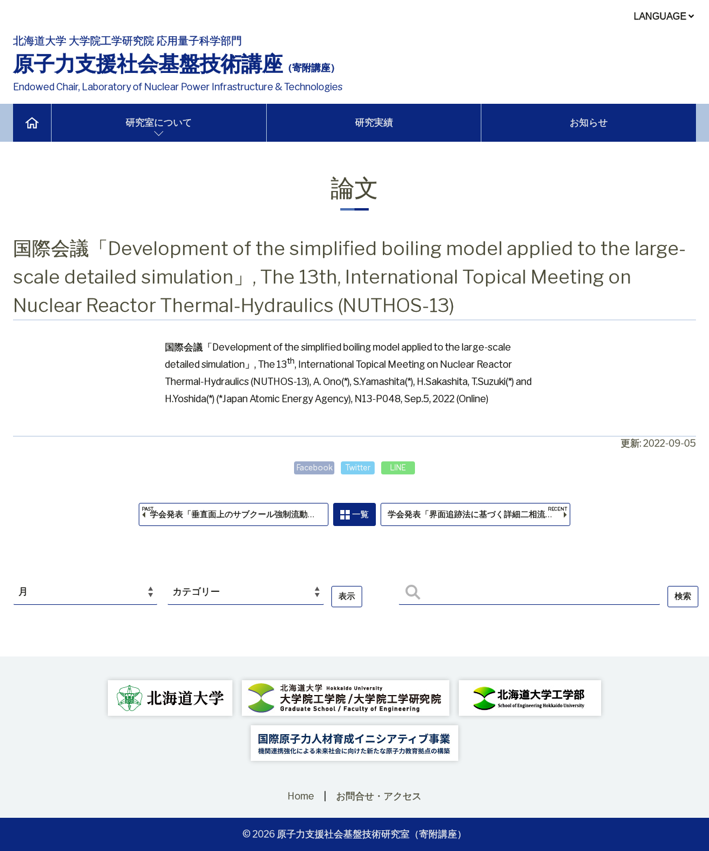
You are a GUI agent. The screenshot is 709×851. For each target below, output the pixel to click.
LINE (402, 467)
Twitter (358, 467)
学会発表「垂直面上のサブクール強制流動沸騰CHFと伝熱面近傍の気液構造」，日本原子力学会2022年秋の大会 (235, 518)
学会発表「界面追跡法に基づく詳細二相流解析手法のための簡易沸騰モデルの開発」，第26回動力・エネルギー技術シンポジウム (484, 518)
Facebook (310, 467)
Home (301, 796)
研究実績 (374, 122)
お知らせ (589, 122)
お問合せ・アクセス (378, 796)
